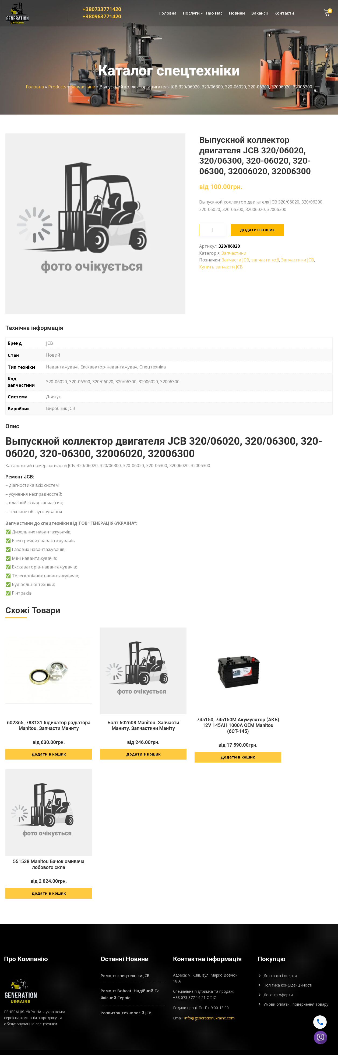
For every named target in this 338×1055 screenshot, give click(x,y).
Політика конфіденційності (287, 970)
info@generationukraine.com (209, 1003)
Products (57, 87)
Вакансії (259, 15)
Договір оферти (278, 980)
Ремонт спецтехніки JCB (125, 960)
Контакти (284, 15)
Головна (168, 15)
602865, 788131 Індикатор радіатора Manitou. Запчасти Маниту (103, 852)
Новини (237, 15)
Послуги (191, 15)
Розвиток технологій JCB (126, 998)
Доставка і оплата (280, 960)
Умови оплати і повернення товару (295, 989)
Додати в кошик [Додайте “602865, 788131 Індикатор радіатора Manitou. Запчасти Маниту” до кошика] (103, 878)
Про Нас (214, 15)
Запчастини (83, 87)
